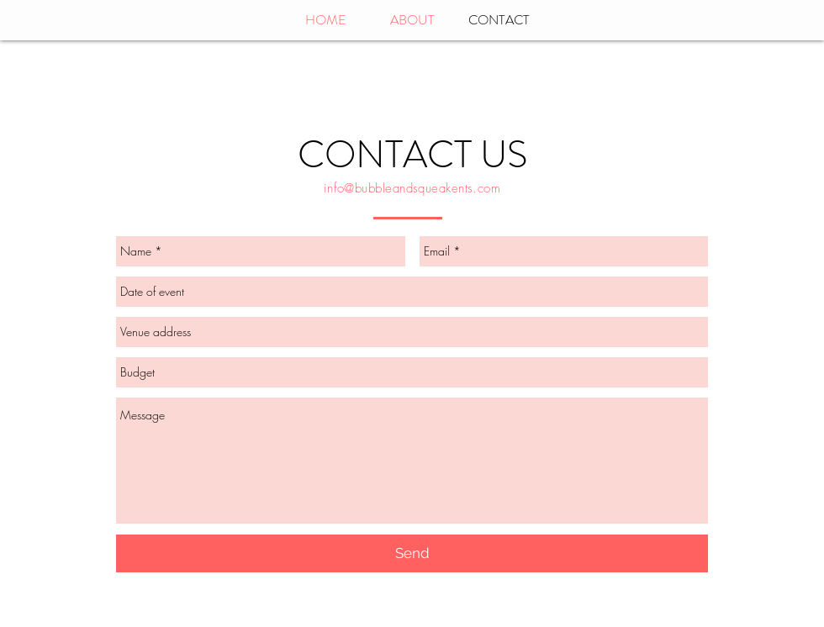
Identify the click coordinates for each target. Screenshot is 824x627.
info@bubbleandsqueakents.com (412, 188)
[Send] (412, 553)
